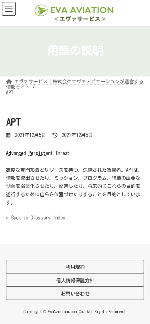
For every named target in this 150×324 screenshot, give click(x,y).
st (43, 153)
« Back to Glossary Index (35, 217)
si (38, 153)
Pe (30, 153)
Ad (8, 153)
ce (20, 153)
